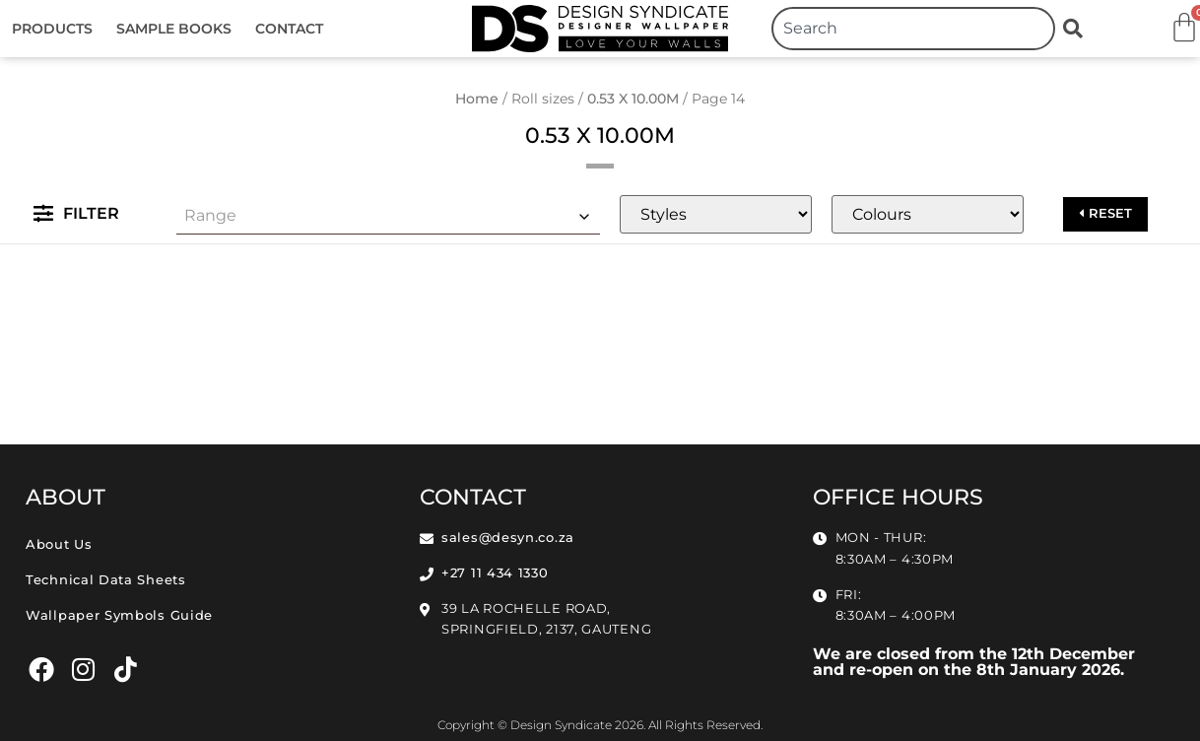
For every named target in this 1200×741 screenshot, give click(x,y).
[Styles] (716, 214)
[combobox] (913, 28)
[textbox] (388, 215)
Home (477, 98)
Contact (289, 28)
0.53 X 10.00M (633, 98)
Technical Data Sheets (106, 580)
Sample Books (174, 28)
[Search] (1077, 28)
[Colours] (928, 214)
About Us (59, 544)
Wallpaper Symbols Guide (119, 615)
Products (52, 28)
